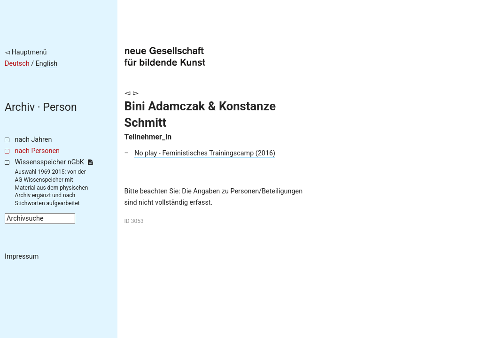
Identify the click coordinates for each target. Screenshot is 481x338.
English (47, 64)
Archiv (20, 107)
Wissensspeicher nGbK (54, 162)
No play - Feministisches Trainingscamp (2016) (204, 153)
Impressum (22, 257)
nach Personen (37, 151)
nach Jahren (33, 140)
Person (60, 107)
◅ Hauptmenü (26, 52)
